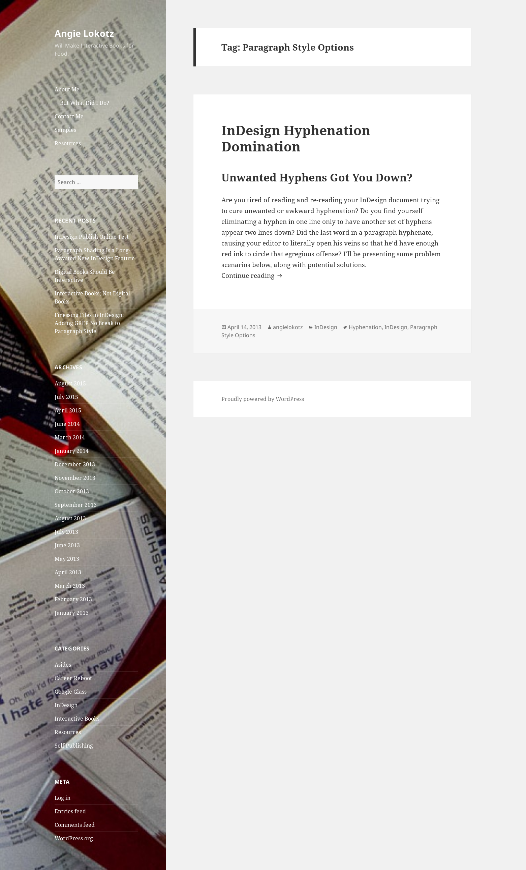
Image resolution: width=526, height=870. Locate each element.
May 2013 (67, 558)
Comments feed (75, 825)
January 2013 (72, 612)
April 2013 (68, 572)
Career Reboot (73, 678)
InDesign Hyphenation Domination (295, 138)
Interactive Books (77, 718)
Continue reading (252, 275)
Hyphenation (365, 327)
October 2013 (72, 491)
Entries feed (70, 811)
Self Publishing (74, 745)
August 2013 (70, 518)
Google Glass (71, 691)
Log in (62, 798)
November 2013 (75, 478)
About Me (67, 89)
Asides (63, 664)
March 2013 (70, 585)
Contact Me (69, 116)
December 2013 (75, 464)
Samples (65, 130)
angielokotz (288, 327)
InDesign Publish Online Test (92, 236)
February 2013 (73, 599)
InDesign (66, 705)
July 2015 (66, 397)
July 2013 (66, 531)
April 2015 (68, 410)
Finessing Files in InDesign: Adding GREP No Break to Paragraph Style (89, 323)
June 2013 (67, 545)
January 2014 (72, 451)
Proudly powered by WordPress (262, 399)
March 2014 (70, 437)
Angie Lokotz (84, 33)
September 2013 (76, 505)
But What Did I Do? (84, 103)
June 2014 (67, 424)
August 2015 (70, 383)
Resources (68, 143)
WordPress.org (74, 838)
